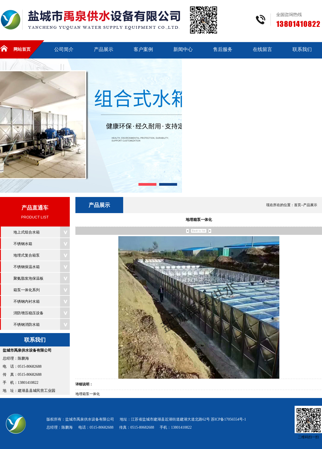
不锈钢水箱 (22, 244)
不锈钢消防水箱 (26, 325)
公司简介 (64, 49)
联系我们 (302, 49)
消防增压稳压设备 (28, 313)
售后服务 (222, 49)
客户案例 (143, 49)
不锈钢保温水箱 (26, 267)
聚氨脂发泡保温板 (28, 278)
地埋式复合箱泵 (26, 255)
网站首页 (22, 49)
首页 (297, 205)
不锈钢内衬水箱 (26, 302)
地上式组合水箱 (26, 232)
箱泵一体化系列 (26, 290)
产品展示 (103, 49)
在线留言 (262, 49)
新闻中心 (183, 49)
